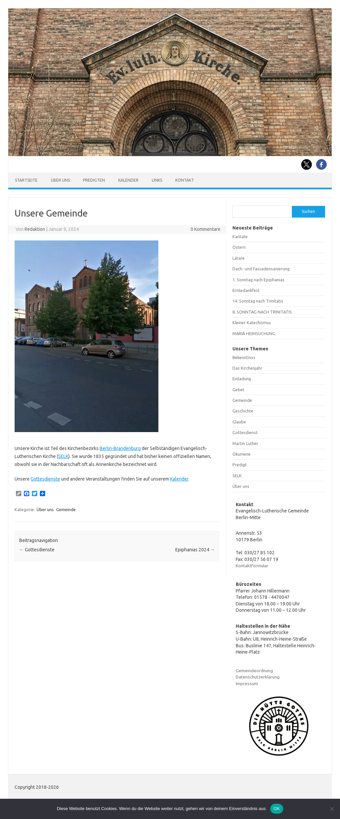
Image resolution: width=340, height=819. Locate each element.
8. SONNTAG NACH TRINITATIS (262, 312)
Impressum (247, 683)
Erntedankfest (246, 290)
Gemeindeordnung (254, 670)
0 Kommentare (205, 229)
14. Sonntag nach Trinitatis (257, 301)
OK (277, 808)
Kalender (128, 180)
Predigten (94, 180)
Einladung (241, 378)
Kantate (240, 236)
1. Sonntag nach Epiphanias (258, 279)
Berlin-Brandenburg (120, 448)
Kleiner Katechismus (251, 322)
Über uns (60, 180)
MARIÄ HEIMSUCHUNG (253, 333)
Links (157, 180)
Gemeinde (66, 509)
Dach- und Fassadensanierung (261, 268)
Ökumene (241, 454)
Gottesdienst (245, 432)
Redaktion (35, 229)
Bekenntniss (243, 357)
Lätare (238, 258)
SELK (63, 456)
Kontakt (184, 180)
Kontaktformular (252, 565)
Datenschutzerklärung (258, 677)
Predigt (239, 464)
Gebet (238, 389)
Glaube (239, 421)
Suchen (308, 211)
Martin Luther (245, 443)
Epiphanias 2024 (195, 549)
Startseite (26, 180)
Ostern (239, 247)
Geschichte (242, 411)
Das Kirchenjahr (247, 368)
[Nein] (331, 808)
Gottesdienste (45, 479)
